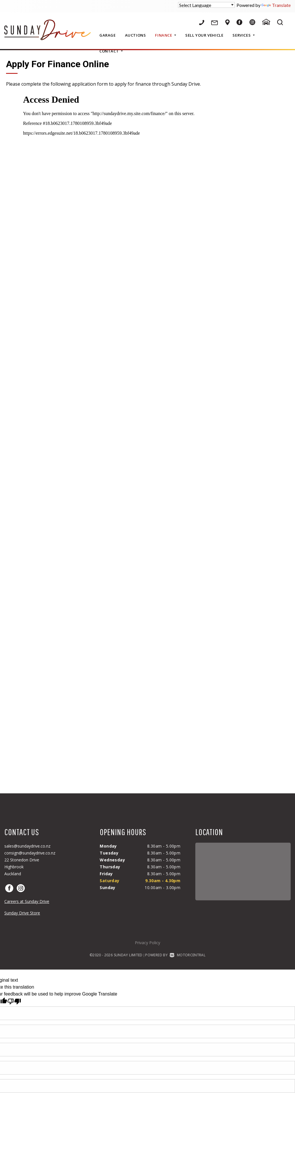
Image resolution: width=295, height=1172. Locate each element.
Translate (276, 5)
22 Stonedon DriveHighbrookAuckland (21, 866)
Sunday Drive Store (22, 913)
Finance (165, 35)
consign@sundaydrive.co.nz (29, 853)
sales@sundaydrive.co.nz (27, 846)
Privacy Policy (147, 942)
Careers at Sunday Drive (26, 901)
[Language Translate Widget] (206, 5)
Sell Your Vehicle (204, 35)
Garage (107, 35)
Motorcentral (187, 955)
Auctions (135, 35)
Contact (111, 51)
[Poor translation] (14, 1001)
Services (243, 35)
